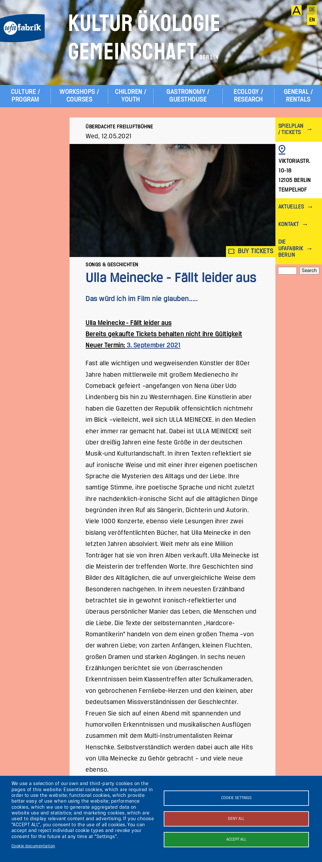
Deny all (236, 819)
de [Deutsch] (312, 9)
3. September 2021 (153, 345)
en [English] (312, 20)
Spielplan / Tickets (290, 129)
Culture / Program (25, 96)
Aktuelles (291, 207)
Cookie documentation (33, 846)
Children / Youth (130, 96)
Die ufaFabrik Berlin (290, 248)
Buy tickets (250, 251)
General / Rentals (298, 96)
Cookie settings (236, 798)
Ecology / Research (248, 96)
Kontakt (288, 224)
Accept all (236, 839)
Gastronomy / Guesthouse (187, 96)
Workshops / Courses (79, 96)
